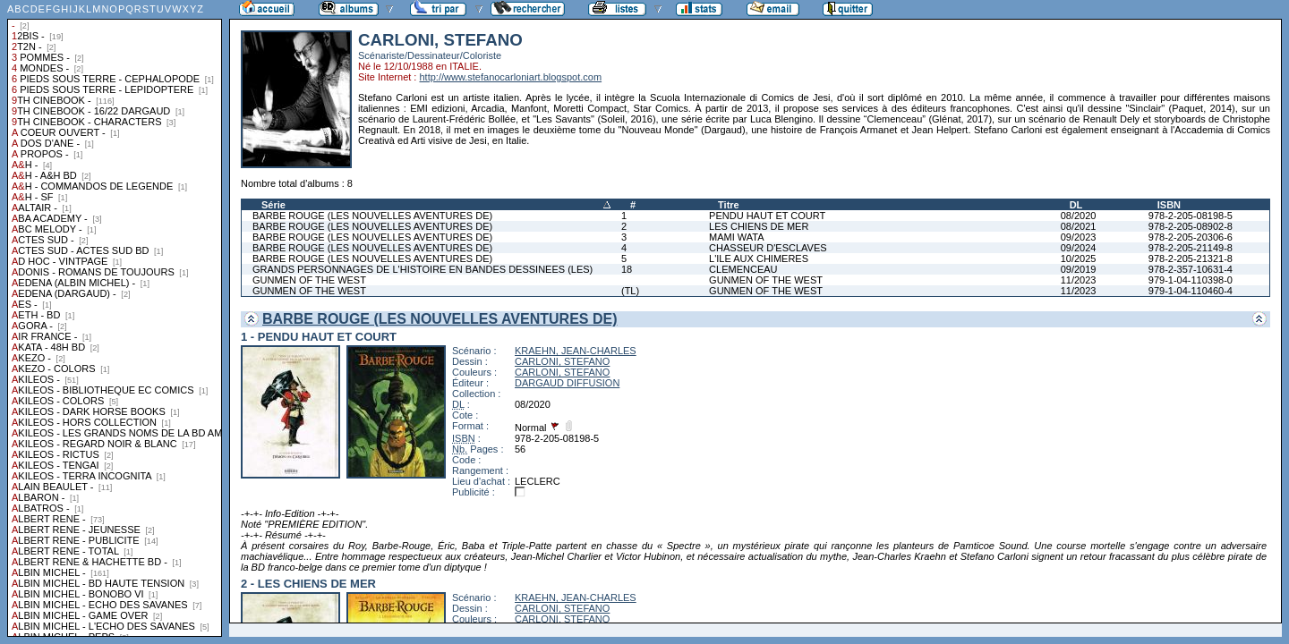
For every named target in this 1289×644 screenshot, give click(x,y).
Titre (728, 204)
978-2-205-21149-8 (1190, 247)
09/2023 (1079, 237)
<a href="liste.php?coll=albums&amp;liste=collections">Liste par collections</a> (114, 318)
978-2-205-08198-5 (1190, 215)
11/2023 (1079, 280)
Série (273, 204)
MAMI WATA (736, 237)
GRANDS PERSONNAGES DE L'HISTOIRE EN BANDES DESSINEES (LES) (422, 269)
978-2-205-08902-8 (1190, 226)
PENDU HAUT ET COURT (767, 215)
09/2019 (1079, 269)
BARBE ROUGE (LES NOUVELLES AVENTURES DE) (372, 215)
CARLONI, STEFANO (562, 361)
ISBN (1169, 204)
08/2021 (1079, 226)
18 (626, 269)
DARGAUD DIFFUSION (567, 382)
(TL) (630, 290)
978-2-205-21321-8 (1190, 258)
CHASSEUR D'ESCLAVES (768, 247)
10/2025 (1079, 258)
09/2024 (1079, 247)
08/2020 (1079, 215)
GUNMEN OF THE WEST (309, 280)
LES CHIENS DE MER (758, 226)
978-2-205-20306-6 (1190, 237)
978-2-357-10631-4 (1190, 269)
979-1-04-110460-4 (1190, 290)
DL (1076, 204)
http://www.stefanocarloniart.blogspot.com (510, 77)
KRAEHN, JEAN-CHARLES (575, 350)
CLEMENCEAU (743, 269)
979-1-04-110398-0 (1190, 280)
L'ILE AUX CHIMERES (758, 258)
